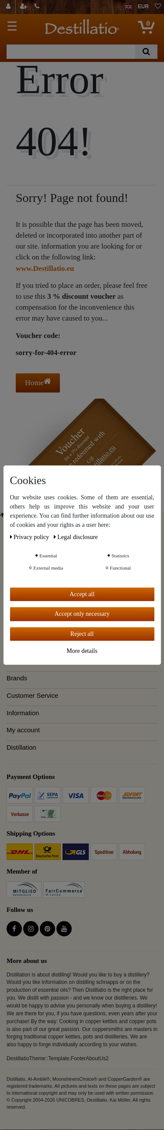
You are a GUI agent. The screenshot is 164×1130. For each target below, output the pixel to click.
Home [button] (38, 382)
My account (23, 730)
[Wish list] (158, 7)
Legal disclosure (76, 537)
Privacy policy (30, 537)
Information (23, 713)
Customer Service (32, 695)
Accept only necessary (82, 614)
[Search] (146, 51)
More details (81, 651)
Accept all (82, 594)
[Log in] (9, 7)
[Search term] (71, 51)
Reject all (82, 634)
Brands (17, 678)
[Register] (24, 7)
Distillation (21, 747)
